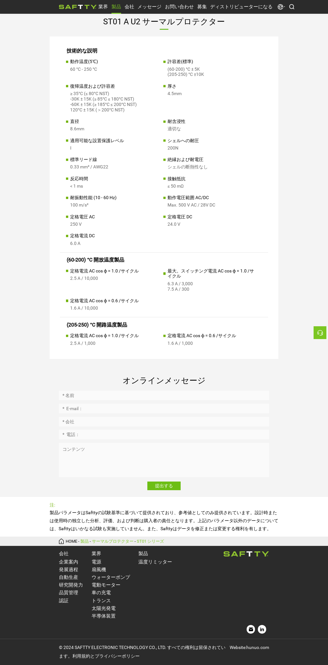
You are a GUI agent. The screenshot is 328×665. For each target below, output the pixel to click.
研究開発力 (71, 585)
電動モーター (106, 585)
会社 (129, 7)
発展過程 (68, 569)
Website (237, 647)
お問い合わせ (179, 7)
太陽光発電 (104, 608)
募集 (202, 7)
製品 (116, 7)
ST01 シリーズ (150, 541)
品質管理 (68, 593)
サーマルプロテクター (113, 541)
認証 (64, 601)
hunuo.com (257, 647)
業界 (103, 7)
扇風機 (99, 569)
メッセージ (149, 7)
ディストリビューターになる (241, 7)
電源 (96, 562)
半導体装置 (104, 616)
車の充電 (101, 593)
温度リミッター (155, 562)
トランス (101, 601)
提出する (164, 485)
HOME (71, 541)
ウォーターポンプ (111, 577)
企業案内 (68, 562)
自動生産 (68, 577)
